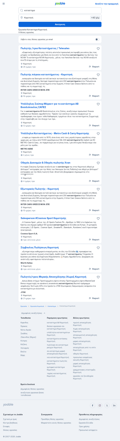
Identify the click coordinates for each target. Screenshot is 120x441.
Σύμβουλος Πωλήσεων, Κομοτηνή (40, 247)
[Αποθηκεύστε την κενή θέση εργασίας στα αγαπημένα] (98, 48)
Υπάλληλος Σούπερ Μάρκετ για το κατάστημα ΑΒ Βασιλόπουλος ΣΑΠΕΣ (50, 105)
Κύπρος (24, 341)
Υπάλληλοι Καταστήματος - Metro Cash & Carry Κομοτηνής (55, 133)
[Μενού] (3, 3)
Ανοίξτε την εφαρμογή (106, 3)
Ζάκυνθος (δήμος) (28, 337)
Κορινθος (24, 322)
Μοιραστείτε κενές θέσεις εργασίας (56, 423)
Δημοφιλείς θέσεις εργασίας (32, 389)
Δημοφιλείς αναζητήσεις (33, 313)
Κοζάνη (24, 344)
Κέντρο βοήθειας (10, 423)
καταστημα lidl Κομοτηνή (57, 322)
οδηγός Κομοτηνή (80, 354)
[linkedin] (114, 405)
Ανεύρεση (60, 24)
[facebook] (92, 405)
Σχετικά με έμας (10, 419)
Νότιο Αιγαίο (26, 330)
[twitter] (107, 405)
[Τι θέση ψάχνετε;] (60, 10)
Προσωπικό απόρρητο (88, 430)
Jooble (18, 436)
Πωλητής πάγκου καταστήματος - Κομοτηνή (46, 74)
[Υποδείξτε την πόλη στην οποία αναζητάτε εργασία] (60, 18)
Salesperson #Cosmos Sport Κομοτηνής (43, 218)
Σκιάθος (24, 333)
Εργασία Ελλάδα (86, 423)
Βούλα (23, 351)
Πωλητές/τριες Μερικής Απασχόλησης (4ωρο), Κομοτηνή (53, 276)
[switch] (97, 39)
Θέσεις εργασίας (10, 430)
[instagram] (99, 405)
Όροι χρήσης (84, 426)
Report (94, 66)
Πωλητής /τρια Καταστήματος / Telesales (45, 48)
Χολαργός (25, 348)
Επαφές (6, 426)
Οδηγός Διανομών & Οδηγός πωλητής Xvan (45, 162)
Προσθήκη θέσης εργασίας (52, 419)
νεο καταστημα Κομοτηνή (58, 357)
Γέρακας (24, 326)
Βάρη (23, 355)
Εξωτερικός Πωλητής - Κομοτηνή (40, 188)
